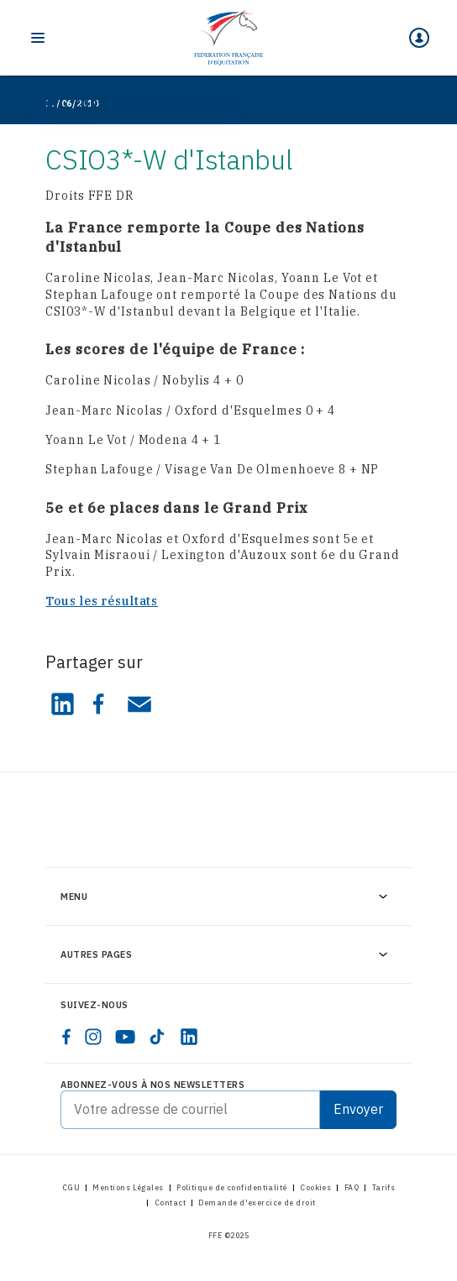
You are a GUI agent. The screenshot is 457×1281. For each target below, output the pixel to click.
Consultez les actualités (154, 103)
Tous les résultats (101, 601)
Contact (170, 1202)
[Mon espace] (419, 38)
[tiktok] (157, 1037)
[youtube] (125, 1037)
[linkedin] (189, 1037)
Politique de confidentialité (231, 1187)
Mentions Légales (127, 1187)
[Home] (228, 38)
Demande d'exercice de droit (256, 1202)
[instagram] (93, 1037)
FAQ (351, 1187)
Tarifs (384, 1187)
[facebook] (66, 1037)
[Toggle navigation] (38, 38)
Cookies (315, 1187)
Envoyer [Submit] (358, 1109)
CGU (71, 1187)
